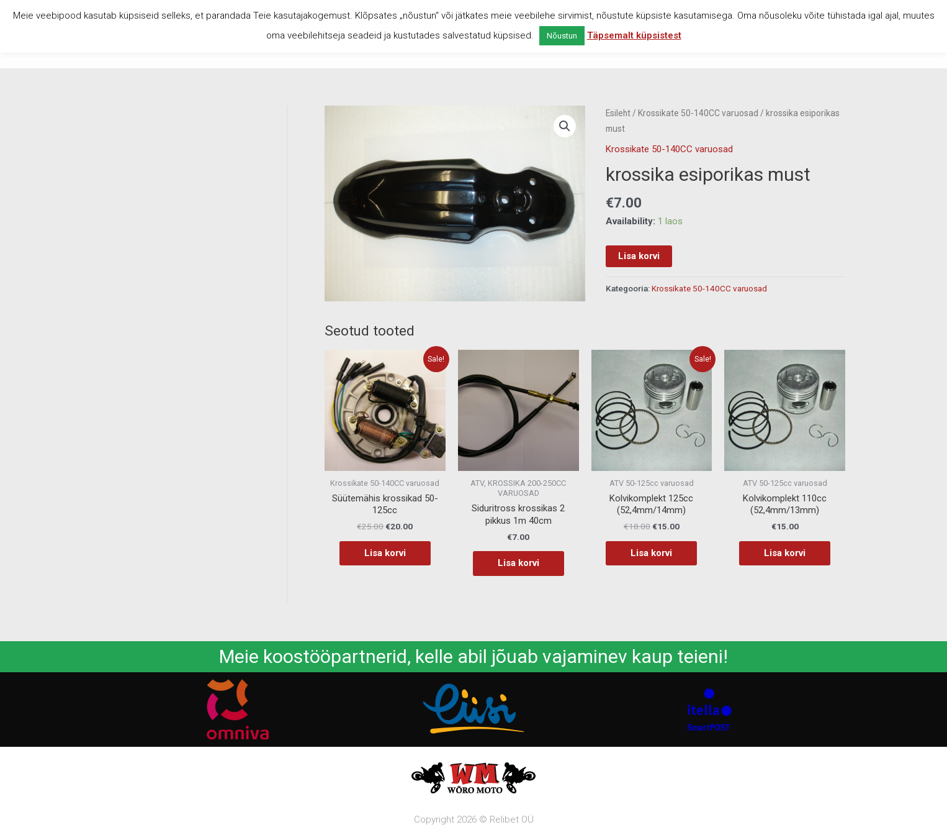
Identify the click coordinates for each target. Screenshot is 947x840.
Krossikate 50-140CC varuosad (698, 113)
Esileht (618, 113)
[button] (565, 126)
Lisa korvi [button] (385, 553)
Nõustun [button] (562, 35)
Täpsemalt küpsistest (634, 35)
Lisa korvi (639, 256)
